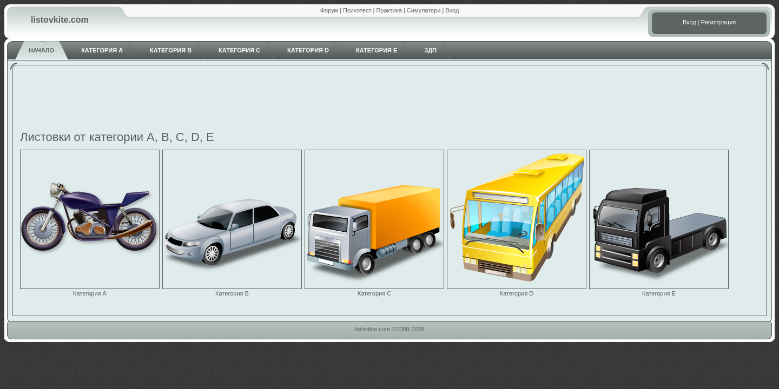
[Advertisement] (389, 99)
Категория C (239, 50)
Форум (329, 10)
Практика (388, 10)
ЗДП (430, 50)
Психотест (357, 10)
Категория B (171, 50)
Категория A (102, 50)
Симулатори (424, 10)
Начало (41, 50)
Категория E (376, 50)
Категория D (308, 50)
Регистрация (718, 22)
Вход (452, 10)
